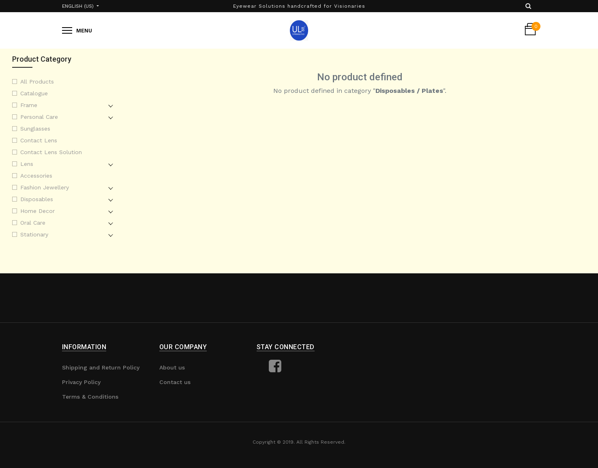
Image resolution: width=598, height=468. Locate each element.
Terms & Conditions (90, 396)
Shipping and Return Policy (100, 367)
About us (172, 367)
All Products (37, 81)
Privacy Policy (81, 382)
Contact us (175, 382)
